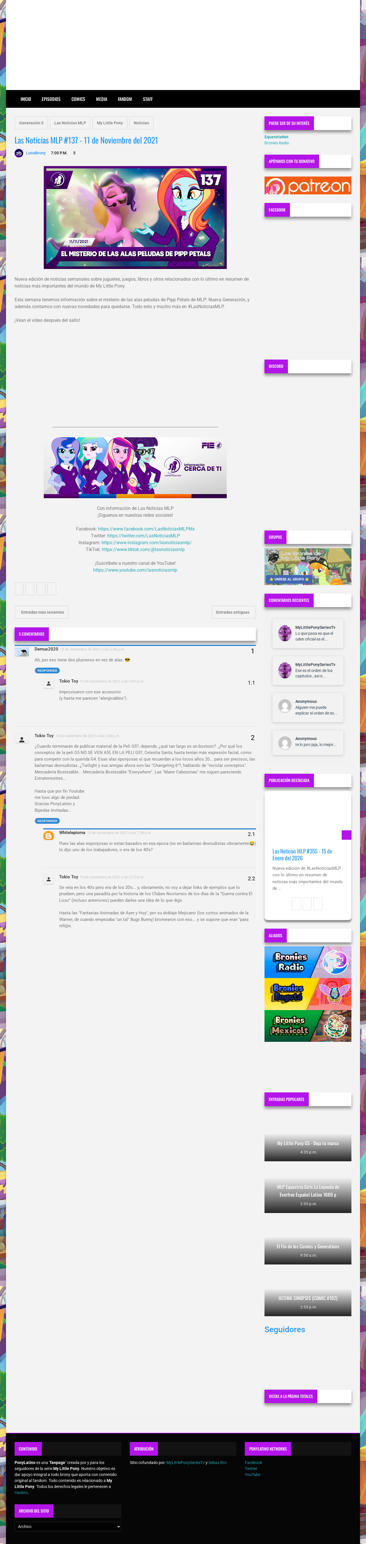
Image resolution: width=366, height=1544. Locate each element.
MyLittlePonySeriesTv (315, 627)
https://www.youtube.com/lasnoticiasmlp (135, 570)
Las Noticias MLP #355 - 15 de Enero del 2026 (302, 854)
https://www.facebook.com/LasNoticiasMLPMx (146, 529)
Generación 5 (31, 123)
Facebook (253, 1462)
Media (101, 99)
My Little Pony (110, 123)
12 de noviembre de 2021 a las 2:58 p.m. (87, 736)
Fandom (125, 99)
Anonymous (306, 701)
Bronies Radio (276, 143)
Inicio (26, 99)
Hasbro (21, 1492)
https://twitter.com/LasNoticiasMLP (143, 535)
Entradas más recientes (42, 612)
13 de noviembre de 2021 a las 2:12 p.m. (112, 877)
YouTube (252, 1474)
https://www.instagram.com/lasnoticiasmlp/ (147, 542)
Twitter (251, 1468)
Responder (47, 670)
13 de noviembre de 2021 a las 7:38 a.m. (119, 833)
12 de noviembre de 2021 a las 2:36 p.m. (92, 649)
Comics (78, 99)
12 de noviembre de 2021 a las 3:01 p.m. (112, 681)
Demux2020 (46, 649)
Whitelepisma (72, 832)
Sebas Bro (217, 1462)
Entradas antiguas (233, 612)
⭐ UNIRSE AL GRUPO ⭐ (289, 579)
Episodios (51, 99)
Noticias (141, 123)
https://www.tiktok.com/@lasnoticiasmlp (143, 549)
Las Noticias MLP (70, 123)
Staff (148, 99)
